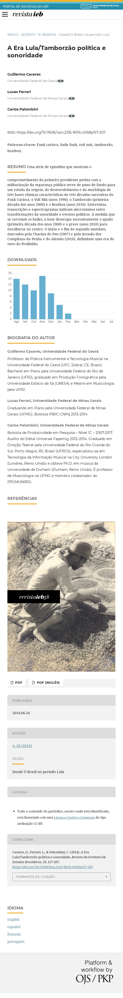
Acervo (28, 34)
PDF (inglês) (48, 682)
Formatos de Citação (35, 877)
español (13, 926)
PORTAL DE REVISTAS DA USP (26, 6)
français (14, 934)
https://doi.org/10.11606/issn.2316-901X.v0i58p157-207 (61, 132)
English (13, 919)
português (15, 941)
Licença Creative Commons (74, 817)
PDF (18, 682)
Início (12, 34)
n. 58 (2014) (47, 34)
